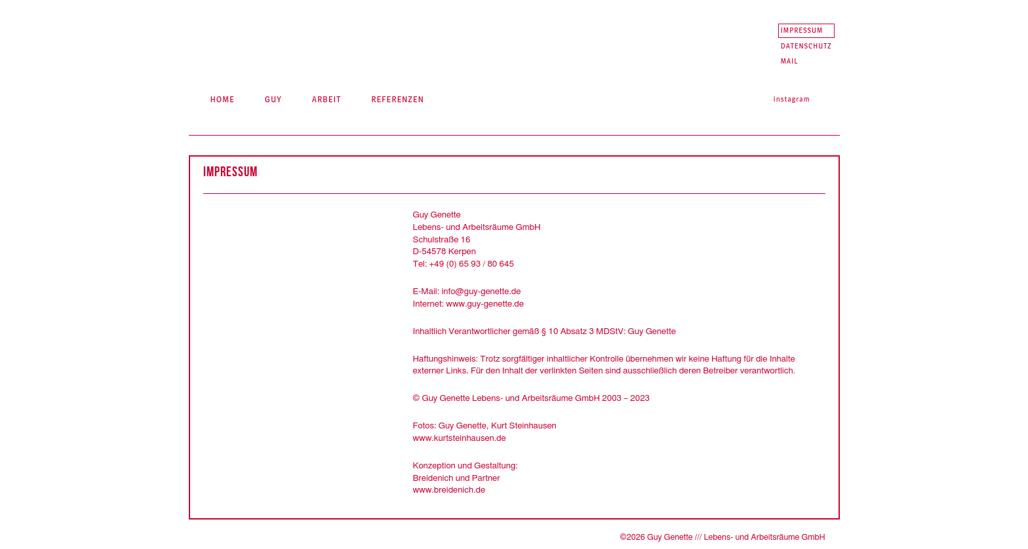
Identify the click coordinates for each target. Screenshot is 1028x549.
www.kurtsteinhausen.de (459, 438)
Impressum (802, 30)
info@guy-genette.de (481, 291)
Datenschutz (806, 45)
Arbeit (326, 99)
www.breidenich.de (449, 490)
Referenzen (397, 99)
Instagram (792, 99)
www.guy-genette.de (485, 304)
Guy (273, 99)
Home (222, 99)
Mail (790, 61)
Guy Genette (313, 39)
